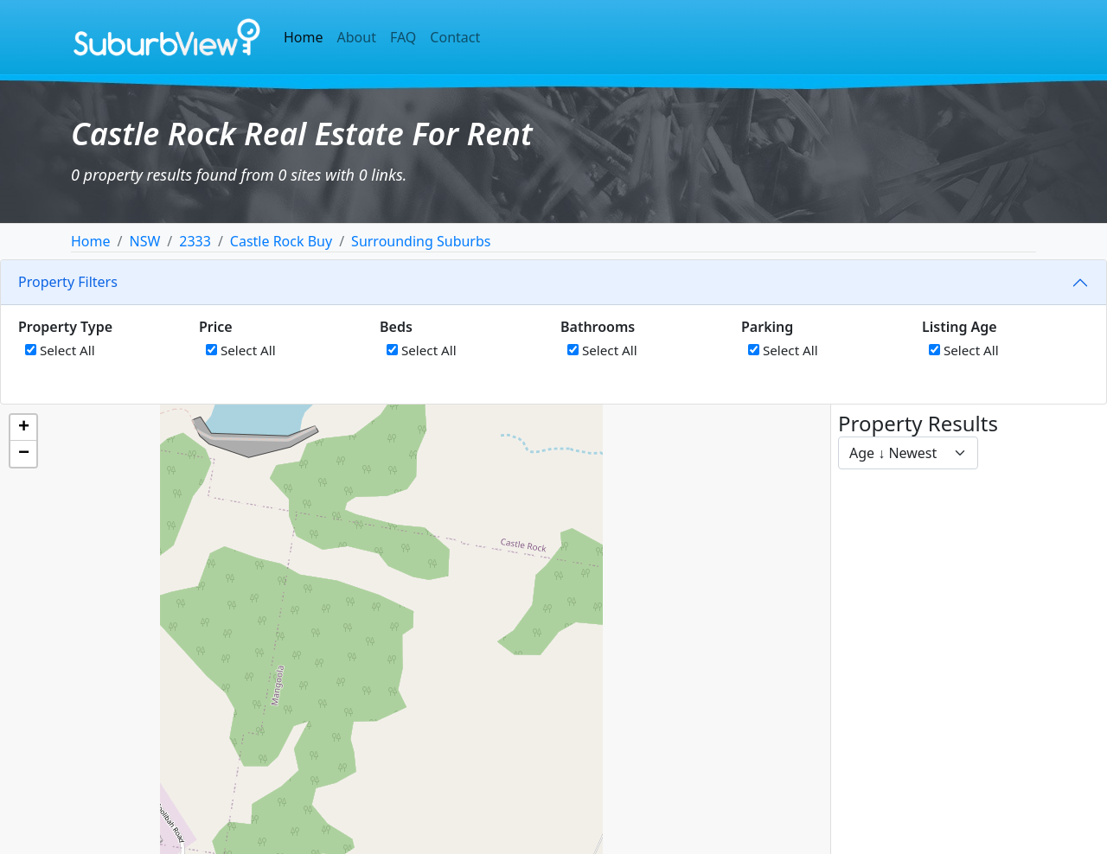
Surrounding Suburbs (420, 241)
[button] (23, 428)
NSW (144, 241)
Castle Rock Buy (281, 241)
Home (303, 37)
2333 (195, 241)
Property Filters (68, 281)
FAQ (403, 37)
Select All (60, 350)
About (356, 37)
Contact (455, 37)
